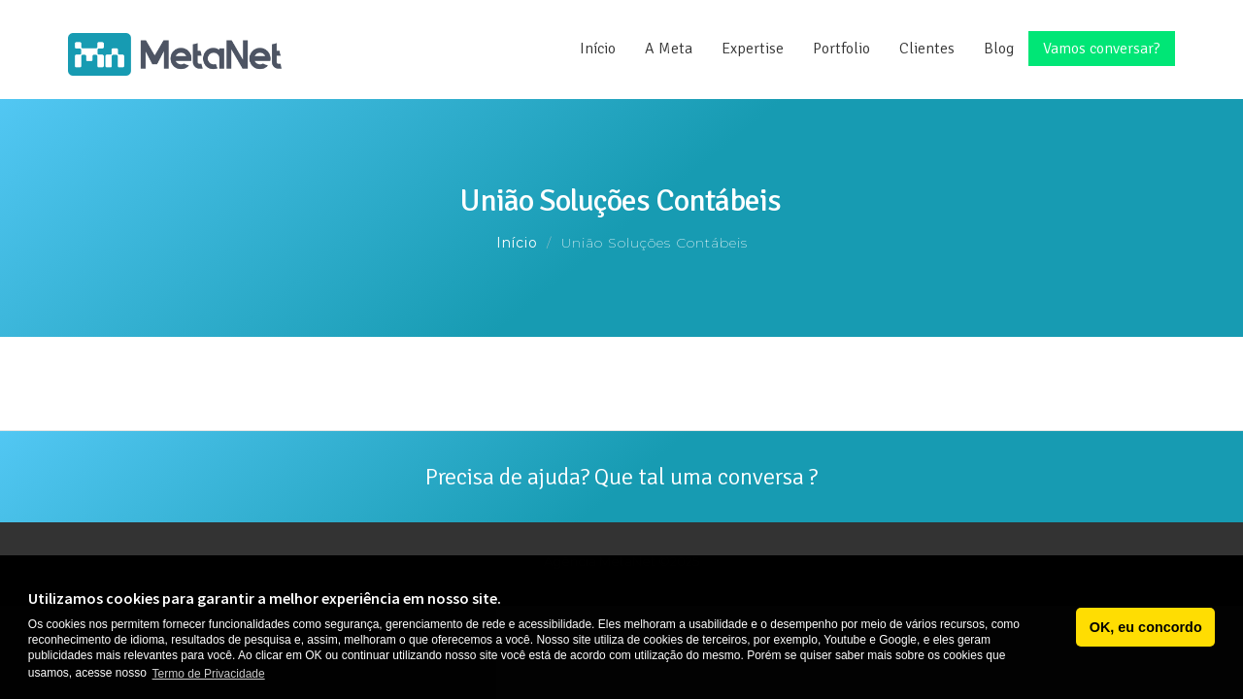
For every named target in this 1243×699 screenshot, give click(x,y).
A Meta (668, 48)
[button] (1056, 627)
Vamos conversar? (1101, 48)
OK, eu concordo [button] (1146, 627)
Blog (999, 48)
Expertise (753, 48)
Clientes (927, 48)
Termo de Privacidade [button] (208, 674)
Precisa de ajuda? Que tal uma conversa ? (621, 476)
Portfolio (841, 48)
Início (598, 48)
